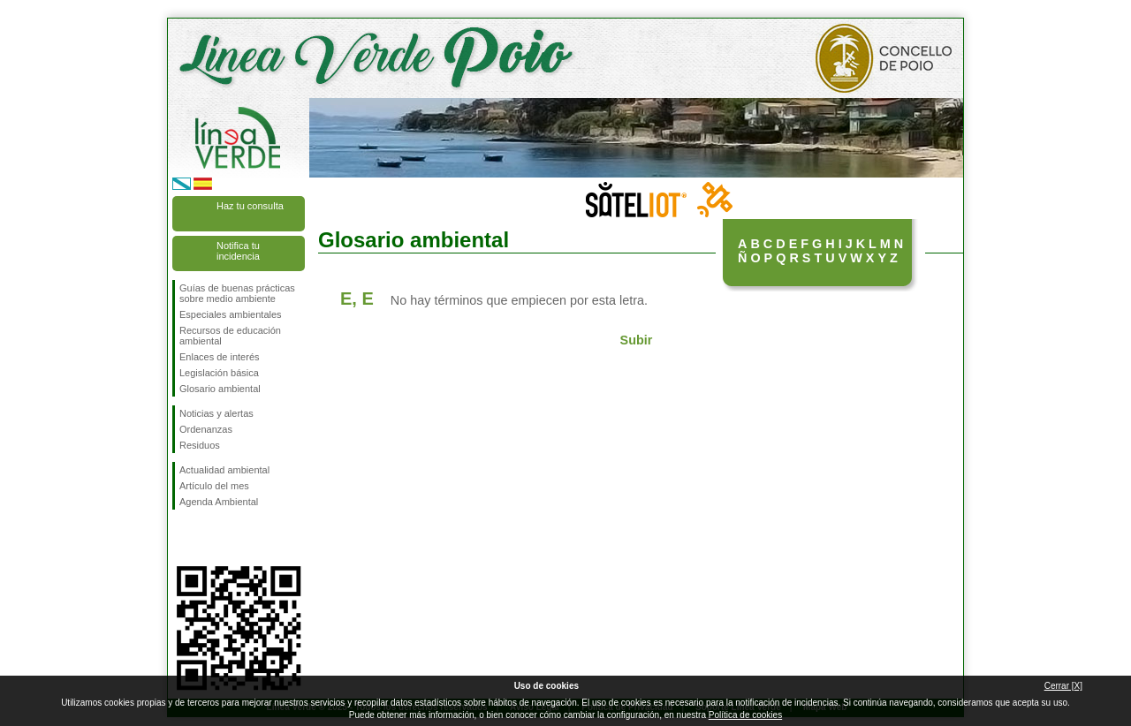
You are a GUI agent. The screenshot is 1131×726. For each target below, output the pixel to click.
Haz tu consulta (250, 205)
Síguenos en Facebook (183, 537)
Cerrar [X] (1063, 686)
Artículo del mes (214, 485)
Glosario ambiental (220, 388)
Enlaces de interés (219, 357)
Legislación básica (219, 372)
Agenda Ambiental (218, 501)
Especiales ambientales (230, 314)
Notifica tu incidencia (238, 250)
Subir (636, 340)
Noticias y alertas (216, 413)
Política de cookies (745, 715)
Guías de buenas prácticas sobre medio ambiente (237, 293)
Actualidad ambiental (224, 470)
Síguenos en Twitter (212, 537)
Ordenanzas (205, 429)
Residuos (199, 445)
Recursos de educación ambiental (230, 335)
